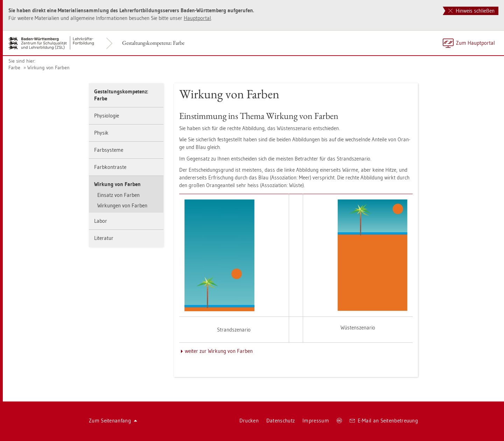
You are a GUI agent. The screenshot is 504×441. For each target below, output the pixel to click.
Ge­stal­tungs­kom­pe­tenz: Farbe (153, 43)
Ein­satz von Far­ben (118, 195)
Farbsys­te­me (108, 150)
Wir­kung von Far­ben (48, 67)
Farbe (14, 67)
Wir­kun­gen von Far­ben (122, 205)
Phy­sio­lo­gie (106, 115)
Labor (100, 221)
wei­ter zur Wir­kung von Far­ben (219, 351)
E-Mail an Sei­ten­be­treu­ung (384, 420)
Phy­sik (101, 132)
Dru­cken (249, 420)
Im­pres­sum (315, 420)
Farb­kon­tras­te (110, 167)
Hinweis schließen (471, 10)
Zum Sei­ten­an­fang (113, 420)
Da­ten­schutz (280, 420)
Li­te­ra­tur (103, 238)
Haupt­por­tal (197, 18)
